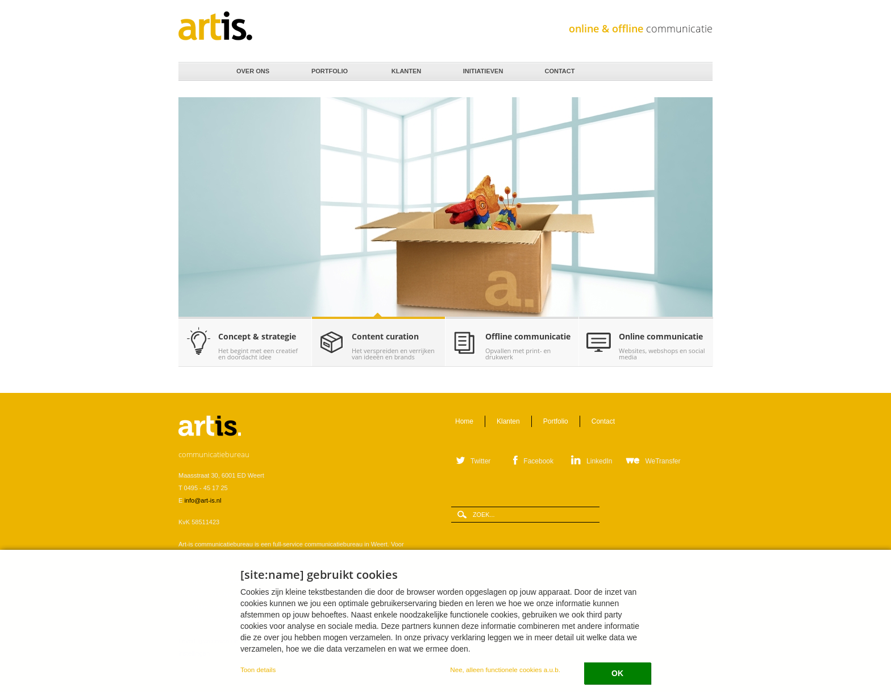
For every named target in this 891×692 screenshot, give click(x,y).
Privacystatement (346, 640)
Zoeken (700, 72)
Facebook (538, 461)
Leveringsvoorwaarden (210, 640)
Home (196, 72)
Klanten (405, 68)
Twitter (480, 461)
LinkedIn (599, 461)
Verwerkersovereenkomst (282, 640)
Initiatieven (482, 68)
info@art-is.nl (202, 500)
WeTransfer (662, 461)
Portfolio (328, 68)
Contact (559, 68)
